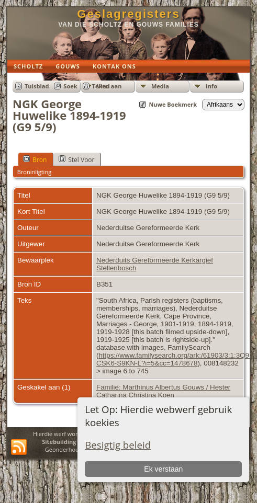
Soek (70, 86)
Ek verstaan (163, 469)
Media (160, 86)
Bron (35, 159)
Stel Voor (76, 159)
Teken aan (107, 86)
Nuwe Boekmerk (173, 104)
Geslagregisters (128, 13)
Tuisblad (37, 86)
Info (211, 86)
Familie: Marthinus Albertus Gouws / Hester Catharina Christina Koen (163, 391)
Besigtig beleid (118, 444)
